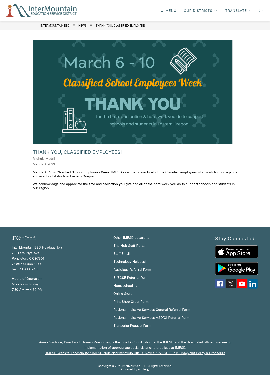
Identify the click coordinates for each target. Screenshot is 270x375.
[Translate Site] (238, 10)
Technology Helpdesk (130, 262)
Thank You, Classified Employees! (121, 25)
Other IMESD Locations (131, 238)
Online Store (122, 294)
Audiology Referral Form (132, 270)
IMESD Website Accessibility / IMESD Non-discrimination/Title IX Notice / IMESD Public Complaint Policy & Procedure (135, 353)
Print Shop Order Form (131, 302)
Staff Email (121, 254)
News (82, 25)
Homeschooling (125, 286)
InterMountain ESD (55, 25)
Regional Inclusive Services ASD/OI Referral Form (151, 318)
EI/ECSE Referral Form (130, 278)
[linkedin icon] (253, 287)
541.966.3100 (31, 264)
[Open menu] (168, 10)
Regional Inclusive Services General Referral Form (151, 310)
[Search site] (261, 10)
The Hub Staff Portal (129, 246)
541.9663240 (28, 269)
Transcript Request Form (132, 326)
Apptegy (143, 369)
